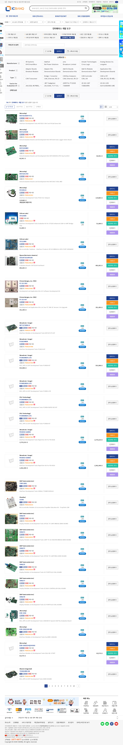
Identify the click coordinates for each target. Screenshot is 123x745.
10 (74, 686)
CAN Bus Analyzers (69, 76)
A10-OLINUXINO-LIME (107, 86)
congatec (103, 64)
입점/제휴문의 (60, 722)
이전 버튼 (117, 716)
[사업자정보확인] (43, 726)
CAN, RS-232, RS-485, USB (108, 79)
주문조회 (105, 2)
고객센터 (84, 2)
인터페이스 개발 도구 (67, 38)
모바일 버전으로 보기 (83, 722)
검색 (86, 8)
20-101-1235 (104, 83)
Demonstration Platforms (90, 71)
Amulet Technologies (89, 62)
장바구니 (113, 2)
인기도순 (10, 107)
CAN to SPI (104, 76)
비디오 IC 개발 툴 (102, 34)
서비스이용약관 (26, 722)
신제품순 (38, 107)
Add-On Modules (87, 69)
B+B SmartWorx (31, 64)
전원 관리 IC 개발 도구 (86, 38)
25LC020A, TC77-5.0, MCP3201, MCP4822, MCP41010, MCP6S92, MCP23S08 (52, 86)
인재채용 (16, 722)
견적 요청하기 (112, 119)
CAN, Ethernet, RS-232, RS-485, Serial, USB (52, 79)
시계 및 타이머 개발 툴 (32, 38)
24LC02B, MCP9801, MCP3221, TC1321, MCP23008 (34, 86)
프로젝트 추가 (112, 156)
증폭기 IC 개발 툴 (102, 38)
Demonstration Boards (52, 71)
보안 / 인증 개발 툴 (85, 34)
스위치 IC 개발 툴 (12, 38)
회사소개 (7, 722)
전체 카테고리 (13, 16)
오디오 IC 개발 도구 (49, 38)
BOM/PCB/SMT (61, 16)
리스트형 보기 (101, 106)
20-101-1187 (86, 83)
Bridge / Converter (50, 76)
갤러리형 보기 (105, 106)
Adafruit (47, 62)
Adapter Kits (48, 69)
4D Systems (30, 62)
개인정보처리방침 (39, 722)
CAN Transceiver (31, 79)
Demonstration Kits (70, 71)
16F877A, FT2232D (69, 83)
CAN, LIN (85, 79)
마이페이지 (92, 2)
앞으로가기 (117, 12)
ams (64, 62)
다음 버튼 (117, 718)
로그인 (79, 2)
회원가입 (98, 2)
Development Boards (107, 71)
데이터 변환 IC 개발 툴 (50, 34)
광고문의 (71, 722)
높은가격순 (29, 107)
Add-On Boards (68, 69)
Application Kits (105, 69)
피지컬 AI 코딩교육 (107, 16)
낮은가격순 (19, 107)
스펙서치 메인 (74, 51)
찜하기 (112, 160)
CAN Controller (87, 76)
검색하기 (59, 51)
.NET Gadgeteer (49, 83)
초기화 (49, 51)
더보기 (19, 63)
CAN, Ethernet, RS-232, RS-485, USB (71, 79)
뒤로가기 (114, 12)
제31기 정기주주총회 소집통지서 (17, 2)
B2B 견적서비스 (38, 16)
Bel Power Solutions (51, 64)
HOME (6, 22)
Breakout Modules (32, 71)
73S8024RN (85, 86)
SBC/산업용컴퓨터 (84, 16)
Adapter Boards (31, 69)
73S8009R (66, 86)
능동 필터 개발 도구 (31, 34)
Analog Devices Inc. (107, 62)
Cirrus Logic (86, 64)
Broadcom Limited (69, 64)
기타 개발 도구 (11, 34)
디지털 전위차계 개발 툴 (68, 34)
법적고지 (50, 722)
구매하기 (112, 151)
